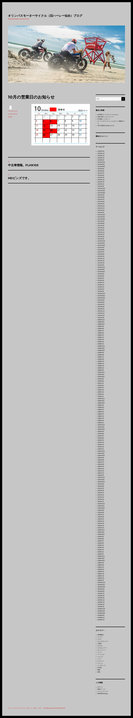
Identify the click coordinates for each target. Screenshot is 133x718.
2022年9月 (100, 247)
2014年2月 (100, 473)
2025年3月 (100, 182)
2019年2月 (100, 342)
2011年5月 (100, 545)
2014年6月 (100, 464)
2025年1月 (100, 186)
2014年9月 (100, 458)
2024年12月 (101, 188)
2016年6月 (100, 412)
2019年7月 (100, 331)
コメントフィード (102, 691)
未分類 (10, 117)
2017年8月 (100, 381)
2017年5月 (100, 388)
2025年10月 (101, 166)
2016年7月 (100, 409)
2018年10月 (101, 350)
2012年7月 (100, 515)
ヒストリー (100, 661)
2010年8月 (100, 565)
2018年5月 (100, 361)
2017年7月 (100, 383)
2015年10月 (101, 429)
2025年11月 (101, 164)
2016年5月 (100, 414)
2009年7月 (100, 593)
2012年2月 (100, 525)
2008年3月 (101, 620)
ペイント (100, 663)
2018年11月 (101, 348)
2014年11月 (101, 453)
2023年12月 (101, 215)
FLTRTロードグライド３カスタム (107, 115)
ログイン (100, 687)
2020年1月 (100, 317)
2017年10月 (101, 377)
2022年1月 (100, 265)
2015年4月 (100, 442)
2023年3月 (100, 234)
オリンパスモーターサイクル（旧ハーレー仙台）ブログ (45, 15)
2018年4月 (100, 363)
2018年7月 (100, 357)
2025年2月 (100, 184)
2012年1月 (100, 528)
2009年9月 (101, 589)
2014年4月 (100, 469)
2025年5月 (100, 177)
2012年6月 (100, 517)
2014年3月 (100, 471)
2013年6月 (100, 490)
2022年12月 (101, 241)
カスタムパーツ (102, 648)
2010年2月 (100, 578)
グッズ (99, 652)
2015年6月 (100, 438)
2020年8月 (101, 302)
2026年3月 (100, 155)
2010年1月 (100, 580)
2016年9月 (100, 405)
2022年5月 (100, 256)
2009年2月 (101, 604)
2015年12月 (101, 425)
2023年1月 (100, 239)
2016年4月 (100, 416)
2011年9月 (100, 536)
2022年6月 (100, 254)
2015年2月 (100, 447)
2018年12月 (101, 346)
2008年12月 (101, 609)
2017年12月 (101, 372)
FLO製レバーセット (103, 119)
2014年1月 (100, 475)
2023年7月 (100, 226)
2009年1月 (100, 606)
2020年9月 (101, 300)
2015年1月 (100, 449)
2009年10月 (101, 587)
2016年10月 (101, 403)
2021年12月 (101, 267)
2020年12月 (101, 293)
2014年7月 (100, 462)
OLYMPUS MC (13, 111)
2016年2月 (100, 420)
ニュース (100, 657)
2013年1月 (100, 501)
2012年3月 (100, 523)
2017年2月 (100, 394)
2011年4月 (100, 547)
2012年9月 (100, 510)
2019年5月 (100, 335)
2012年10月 (101, 508)
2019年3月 (100, 339)
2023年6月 (100, 228)
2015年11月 (100, 427)
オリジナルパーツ (102, 641)
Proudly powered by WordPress (54, 708)
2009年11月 (101, 585)
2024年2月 (101, 210)
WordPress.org (102, 693)
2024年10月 (101, 193)
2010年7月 (100, 567)
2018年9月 (100, 353)
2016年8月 (100, 407)
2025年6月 (100, 175)
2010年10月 (101, 561)
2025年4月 (100, 180)
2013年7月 (100, 488)
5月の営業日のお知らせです (105, 125)
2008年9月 (101, 615)
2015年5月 (100, 440)
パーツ (99, 659)
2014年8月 (100, 460)
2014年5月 (100, 466)
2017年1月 (100, 396)
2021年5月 (100, 282)
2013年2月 (100, 499)
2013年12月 (101, 477)
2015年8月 (100, 434)
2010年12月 (101, 556)
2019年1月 (100, 344)
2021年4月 (100, 285)
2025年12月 (101, 162)
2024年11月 (101, 191)
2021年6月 (100, 280)
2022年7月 (100, 252)
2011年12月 (101, 530)
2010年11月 (101, 558)
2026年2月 (100, 158)
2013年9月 (100, 484)
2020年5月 (100, 309)
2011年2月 (100, 552)
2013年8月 (100, 486)
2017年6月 (100, 385)
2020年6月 (101, 307)
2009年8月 (101, 591)
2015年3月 (100, 444)
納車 (98, 670)
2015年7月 (100, 436)
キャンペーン (101, 650)
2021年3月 (100, 287)
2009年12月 (101, 582)
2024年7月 (100, 199)
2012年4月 (100, 521)
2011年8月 (100, 539)
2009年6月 (101, 596)
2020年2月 (101, 315)
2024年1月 (100, 212)
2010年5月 (100, 571)
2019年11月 (100, 322)
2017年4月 (100, 390)
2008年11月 (101, 611)
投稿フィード (101, 689)
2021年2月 (100, 289)
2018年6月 (100, 359)
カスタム (100, 646)
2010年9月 (100, 563)
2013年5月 (100, 493)
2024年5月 (100, 204)
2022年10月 (101, 245)
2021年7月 (100, 278)
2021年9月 (100, 274)
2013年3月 (100, 497)
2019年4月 (100, 337)
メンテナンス (101, 665)
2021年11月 (101, 269)
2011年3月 (100, 550)
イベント (100, 637)
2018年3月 (100, 366)
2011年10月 (101, 534)
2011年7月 (100, 541)
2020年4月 (101, 311)
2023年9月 (100, 221)
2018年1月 (100, 370)
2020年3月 (101, 313)
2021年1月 (100, 291)
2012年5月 (100, 519)
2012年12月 (101, 504)
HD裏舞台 (100, 635)
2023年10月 (101, 219)
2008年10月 (101, 613)
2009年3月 (101, 602)
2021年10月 (101, 272)
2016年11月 (100, 401)
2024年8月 (101, 197)
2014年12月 (101, 451)
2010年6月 (100, 569)
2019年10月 (101, 324)
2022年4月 (101, 258)
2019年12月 (101, 320)
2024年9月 (101, 195)
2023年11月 (101, 217)
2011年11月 (100, 532)
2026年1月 (100, 160)
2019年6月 (100, 333)
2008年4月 (101, 617)
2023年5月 (100, 230)
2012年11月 (101, 506)
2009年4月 (101, 600)
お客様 (99, 643)
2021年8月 (100, 276)
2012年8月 (100, 512)
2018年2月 (100, 368)
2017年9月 (100, 379)
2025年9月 (100, 169)
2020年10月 (101, 298)
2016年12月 (101, 399)
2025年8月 (100, 171)
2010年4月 (100, 574)
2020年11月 (101, 296)
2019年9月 (100, 326)
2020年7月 (100, 304)
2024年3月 (101, 208)
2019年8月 (100, 328)
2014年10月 (101, 455)
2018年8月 (100, 355)
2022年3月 (100, 261)
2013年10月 (101, 482)
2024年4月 (101, 206)
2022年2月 (100, 263)
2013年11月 (101, 480)
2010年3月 (100, 576)
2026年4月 (101, 153)
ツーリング (100, 654)
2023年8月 (100, 223)
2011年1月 (100, 554)
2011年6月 (100, 543)
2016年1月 (100, 423)
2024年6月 (101, 201)
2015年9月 (100, 431)
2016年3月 (100, 418)
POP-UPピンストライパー (105, 117)
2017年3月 (100, 392)
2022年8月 (100, 250)
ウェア (99, 639)
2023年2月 (100, 236)
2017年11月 (100, 374)
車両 (98, 672)
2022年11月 (101, 243)
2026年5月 (100, 151)
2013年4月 (100, 495)
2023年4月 (101, 232)
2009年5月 (100, 598)
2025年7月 (100, 173)
